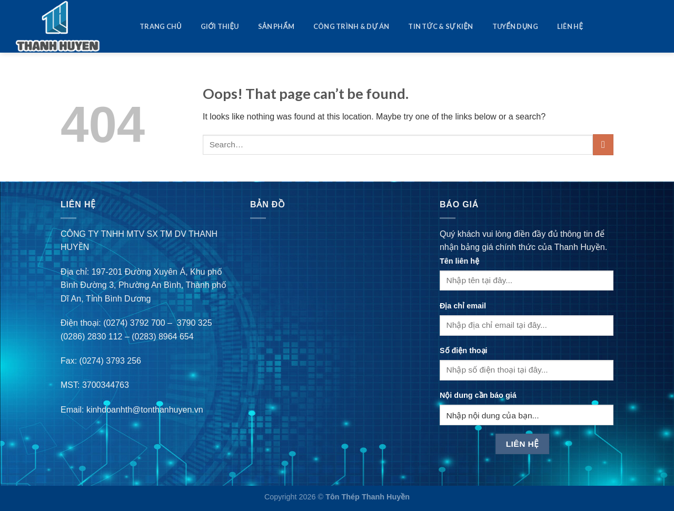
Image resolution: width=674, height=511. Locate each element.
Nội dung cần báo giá (478, 395)
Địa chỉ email (463, 306)
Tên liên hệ (459, 261)
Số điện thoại (464, 350)
